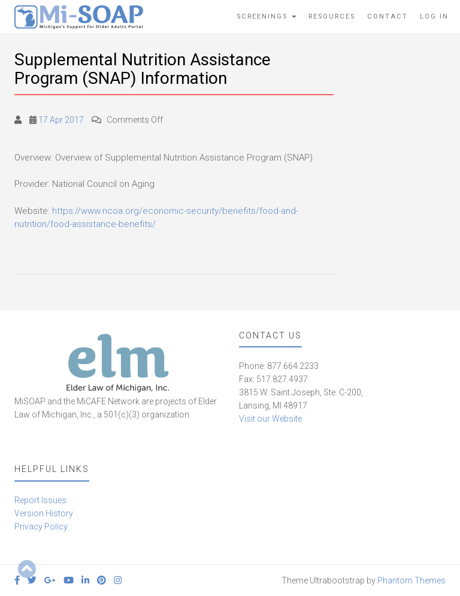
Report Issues (40, 500)
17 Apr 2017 (61, 120)
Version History (43, 513)
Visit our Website (270, 418)
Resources (331, 16)
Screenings (266, 16)
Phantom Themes (411, 580)
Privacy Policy (41, 526)
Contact (387, 16)
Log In (434, 16)
